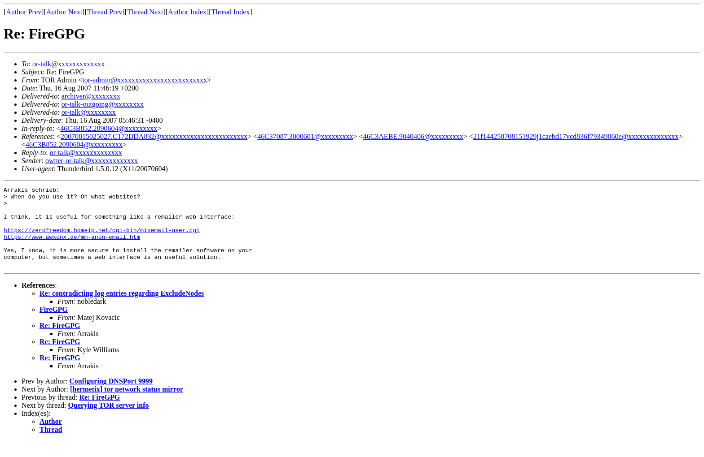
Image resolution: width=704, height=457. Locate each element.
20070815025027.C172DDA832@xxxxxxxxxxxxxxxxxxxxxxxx (154, 136)
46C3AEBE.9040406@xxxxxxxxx (413, 136)
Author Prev (23, 12)
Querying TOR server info (108, 421)
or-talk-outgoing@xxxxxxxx (103, 104)
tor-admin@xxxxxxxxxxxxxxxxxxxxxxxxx (144, 80)
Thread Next (145, 12)
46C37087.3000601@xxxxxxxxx (305, 136)
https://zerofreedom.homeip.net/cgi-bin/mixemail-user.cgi (102, 239)
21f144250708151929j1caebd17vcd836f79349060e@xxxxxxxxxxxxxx (575, 136)
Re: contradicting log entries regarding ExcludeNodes (122, 309)
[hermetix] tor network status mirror (126, 405)
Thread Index (230, 12)
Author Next (64, 12)
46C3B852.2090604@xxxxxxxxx (108, 128)
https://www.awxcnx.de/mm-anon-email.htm (72, 247)
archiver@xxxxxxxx (91, 96)
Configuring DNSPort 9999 (111, 397)
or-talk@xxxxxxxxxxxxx (68, 64)
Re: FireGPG (60, 341)
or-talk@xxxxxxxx (89, 112)
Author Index (187, 12)
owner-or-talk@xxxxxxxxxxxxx (91, 160)
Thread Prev (105, 12)
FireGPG (54, 325)
